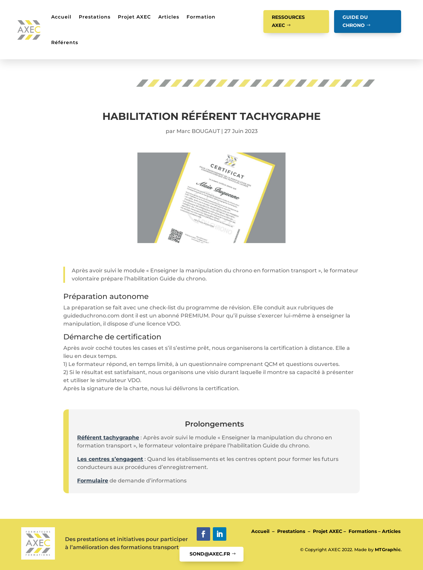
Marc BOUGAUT (198, 131)
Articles (168, 17)
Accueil (61, 17)
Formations (363, 531)
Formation (201, 17)
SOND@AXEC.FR (210, 554)
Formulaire (92, 480)
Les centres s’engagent (110, 459)
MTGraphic (388, 549)
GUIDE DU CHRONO (355, 21)
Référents (64, 42)
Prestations (94, 17)
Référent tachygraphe (108, 437)
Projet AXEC (134, 17)
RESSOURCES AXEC (288, 21)
